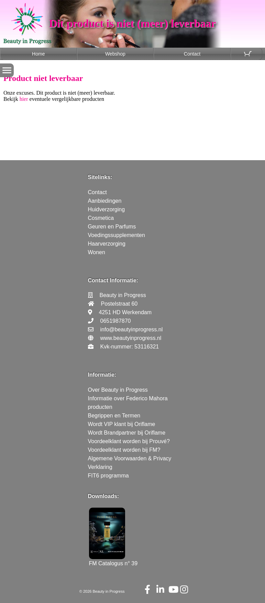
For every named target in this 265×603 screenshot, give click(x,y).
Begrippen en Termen (114, 415)
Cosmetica (101, 218)
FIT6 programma (108, 475)
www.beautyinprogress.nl (131, 338)
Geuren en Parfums (112, 226)
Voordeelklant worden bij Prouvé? (129, 441)
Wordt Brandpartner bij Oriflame (127, 433)
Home (38, 54)
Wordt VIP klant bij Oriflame (121, 424)
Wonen (96, 252)
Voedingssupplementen (116, 235)
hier (24, 99)
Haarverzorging (106, 244)
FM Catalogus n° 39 (113, 560)
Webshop (115, 54)
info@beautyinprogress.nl (131, 329)
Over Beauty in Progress (118, 390)
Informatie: (102, 375)
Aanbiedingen (105, 201)
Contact (192, 54)
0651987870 (115, 321)
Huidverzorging (106, 209)
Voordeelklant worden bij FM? (124, 450)
